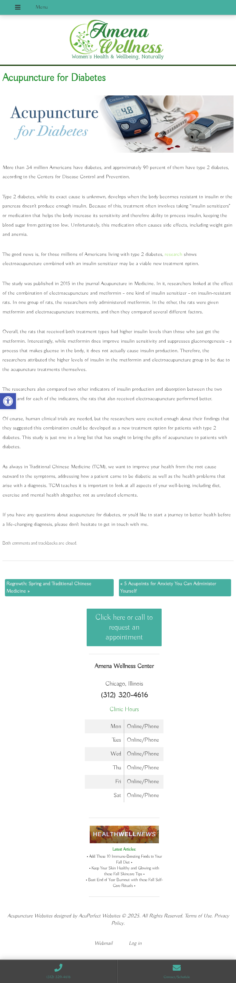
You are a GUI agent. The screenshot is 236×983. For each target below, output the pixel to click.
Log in (135, 943)
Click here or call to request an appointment (124, 627)
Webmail (103, 943)
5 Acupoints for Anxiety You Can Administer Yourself (168, 587)
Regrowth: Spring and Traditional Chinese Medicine (48, 587)
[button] (8, 401)
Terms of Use (198, 916)
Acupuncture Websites (29, 916)
